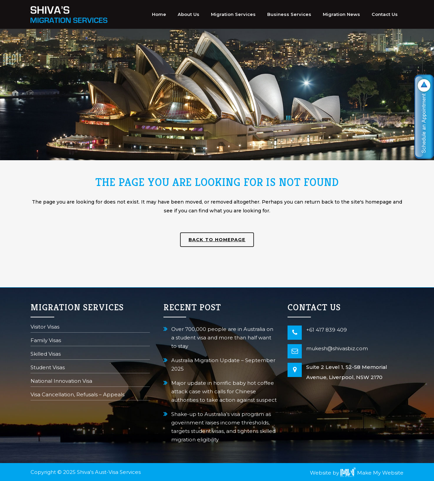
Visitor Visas (45, 327)
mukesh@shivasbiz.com (337, 348)
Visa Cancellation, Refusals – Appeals (77, 395)
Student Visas (48, 368)
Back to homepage (217, 239)
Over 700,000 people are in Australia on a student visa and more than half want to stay (222, 337)
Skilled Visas (46, 354)
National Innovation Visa (61, 381)
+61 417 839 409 (326, 330)
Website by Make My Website (356, 472)
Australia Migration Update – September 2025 (223, 364)
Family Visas (46, 340)
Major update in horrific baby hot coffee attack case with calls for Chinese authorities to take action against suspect (224, 391)
